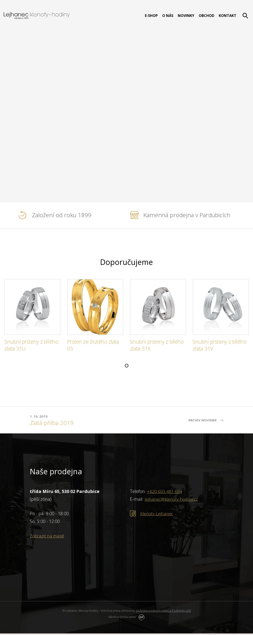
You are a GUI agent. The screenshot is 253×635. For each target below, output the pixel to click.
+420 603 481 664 (164, 493)
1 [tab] (126, 367)
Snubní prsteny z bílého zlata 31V (215, 345)
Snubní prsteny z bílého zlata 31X (152, 345)
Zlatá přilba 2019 (51, 424)
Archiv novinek (202, 421)
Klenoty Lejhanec (157, 515)
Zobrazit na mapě (47, 537)
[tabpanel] (32, 318)
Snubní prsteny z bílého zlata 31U (26, 345)
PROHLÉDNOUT (20, 120)
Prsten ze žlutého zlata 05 (90, 345)
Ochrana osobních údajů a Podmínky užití (163, 612)
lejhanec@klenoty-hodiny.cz (172, 501)
